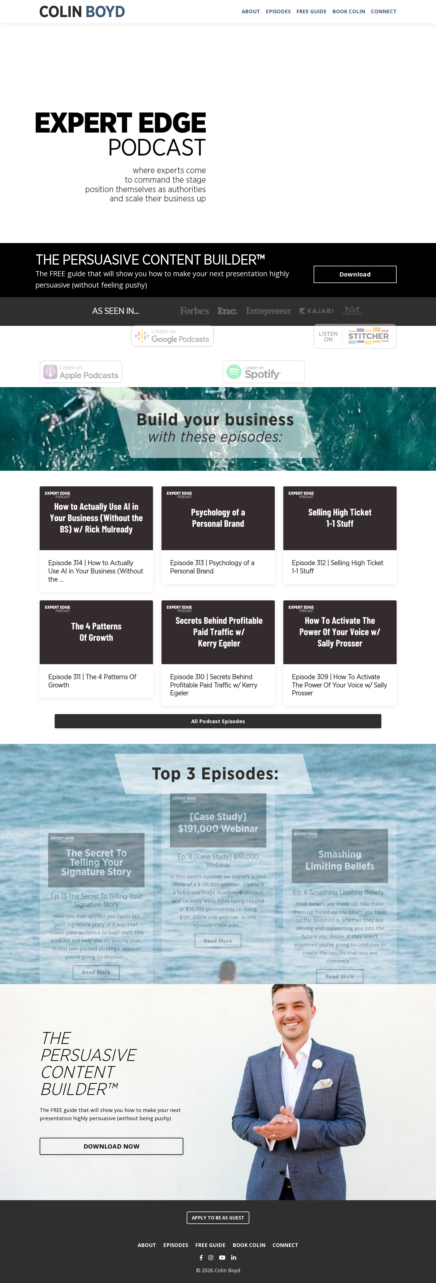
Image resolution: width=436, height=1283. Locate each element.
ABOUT (251, 11)
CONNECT (384, 11)
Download (355, 274)
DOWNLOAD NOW (111, 1146)
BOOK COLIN (348, 11)
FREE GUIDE (311, 11)
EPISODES (278, 11)
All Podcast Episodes (218, 721)
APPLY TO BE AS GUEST (218, 1218)
